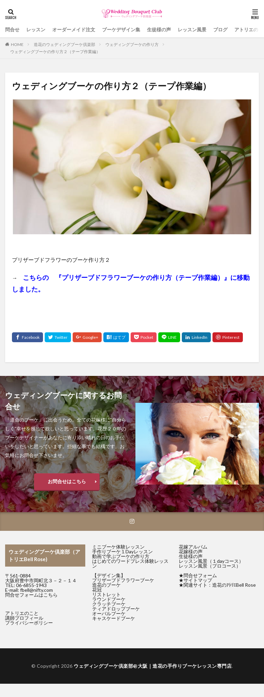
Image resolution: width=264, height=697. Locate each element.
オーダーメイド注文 (73, 29)
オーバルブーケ (109, 613)
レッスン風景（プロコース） (210, 566)
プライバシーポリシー (29, 622)
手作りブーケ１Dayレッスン (122, 551)
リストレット (106, 594)
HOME (17, 44)
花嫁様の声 (191, 551)
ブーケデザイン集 (121, 29)
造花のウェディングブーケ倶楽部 (64, 44)
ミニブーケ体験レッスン (118, 547)
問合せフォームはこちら (31, 595)
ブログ (220, 29)
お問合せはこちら (67, 481)
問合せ (12, 29)
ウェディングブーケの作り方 (132, 44)
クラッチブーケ (109, 604)
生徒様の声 (159, 29)
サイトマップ (198, 580)
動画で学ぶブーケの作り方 (120, 556)
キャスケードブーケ (113, 618)
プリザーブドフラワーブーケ (123, 580)
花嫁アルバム (193, 547)
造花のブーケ (106, 585)
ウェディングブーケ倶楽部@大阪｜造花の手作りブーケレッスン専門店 (153, 666)
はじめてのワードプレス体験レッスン (130, 563)
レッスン (35, 29)
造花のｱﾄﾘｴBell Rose (234, 585)
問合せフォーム (200, 575)
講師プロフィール (24, 618)
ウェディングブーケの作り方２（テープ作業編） (55, 51)
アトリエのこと (22, 613)
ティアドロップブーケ (116, 609)
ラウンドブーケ (109, 599)
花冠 (97, 589)
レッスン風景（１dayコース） (211, 561)
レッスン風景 (192, 29)
